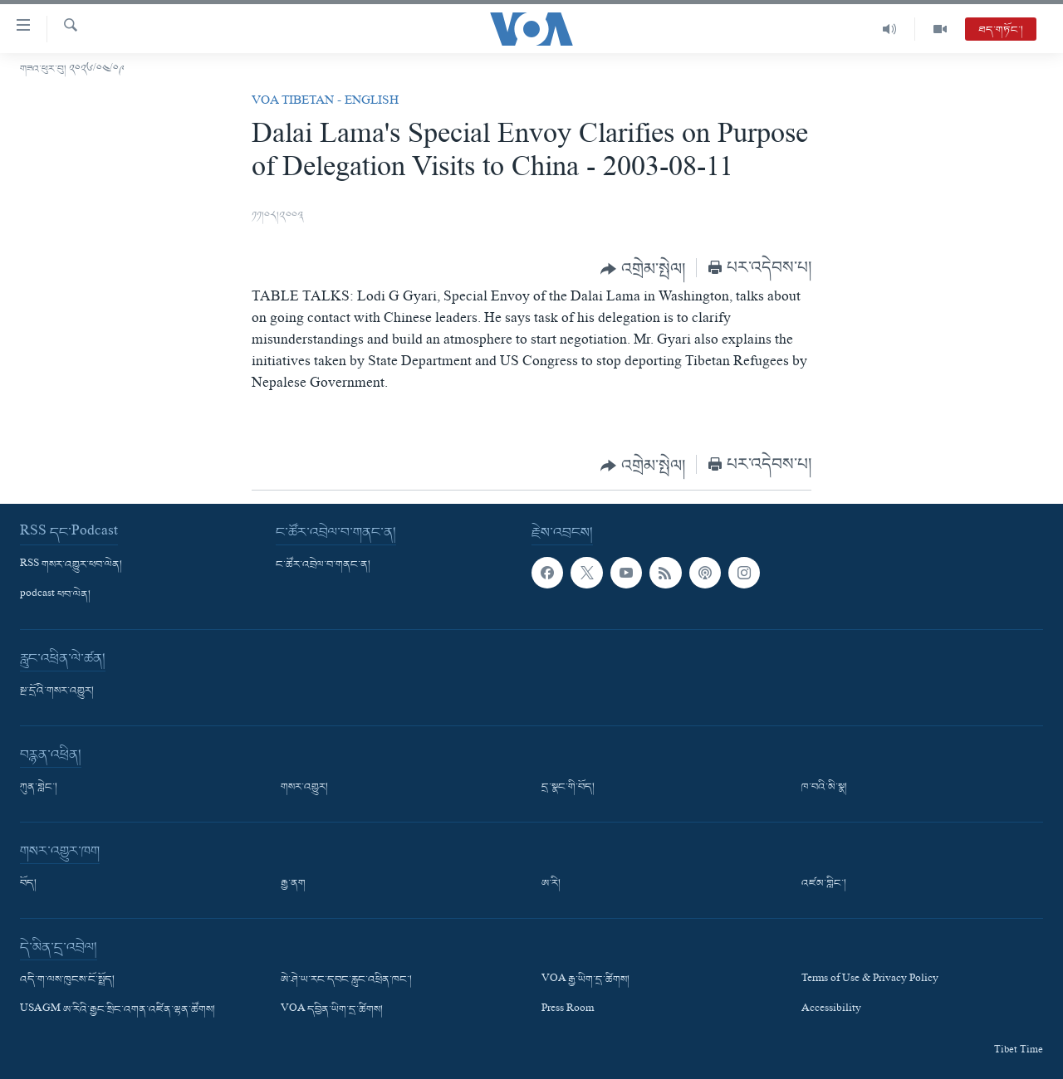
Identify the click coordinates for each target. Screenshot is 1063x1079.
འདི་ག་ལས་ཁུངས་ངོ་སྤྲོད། (67, 980)
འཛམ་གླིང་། (823, 884)
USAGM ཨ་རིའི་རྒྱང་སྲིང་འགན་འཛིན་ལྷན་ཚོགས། (117, 1011)
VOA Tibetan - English (325, 102)
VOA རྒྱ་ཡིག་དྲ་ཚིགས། (585, 980)
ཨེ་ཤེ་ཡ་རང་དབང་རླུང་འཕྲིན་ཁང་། (346, 980)
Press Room (567, 1011)
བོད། (28, 884)
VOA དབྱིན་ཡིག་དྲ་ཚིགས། (332, 1011)
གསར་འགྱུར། (304, 787)
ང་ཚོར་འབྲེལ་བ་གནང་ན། (323, 565)
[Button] (642, 269)
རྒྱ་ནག (293, 884)
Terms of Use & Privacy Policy (869, 980)
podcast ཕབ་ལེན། (55, 595)
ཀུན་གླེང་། (38, 787)
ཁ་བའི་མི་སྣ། (824, 787)
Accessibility (831, 1011)
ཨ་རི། (551, 884)
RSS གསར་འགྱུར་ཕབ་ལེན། (71, 565)
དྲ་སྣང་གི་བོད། (568, 787)
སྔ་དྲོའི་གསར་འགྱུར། (57, 691)
